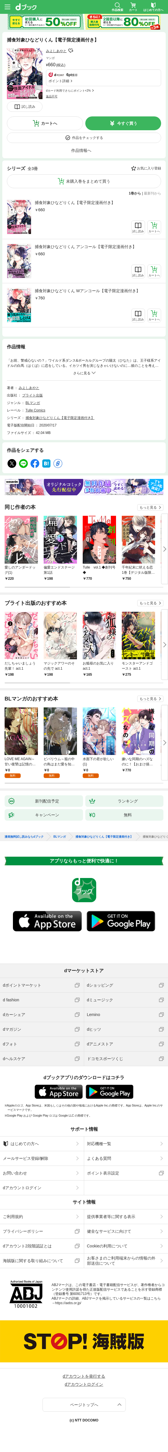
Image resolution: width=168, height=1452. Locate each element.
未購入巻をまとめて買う (88, 181)
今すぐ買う (127, 123)
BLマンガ (33, 403)
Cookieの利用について (107, 1246)
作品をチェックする (87, 138)
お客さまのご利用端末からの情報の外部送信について (121, 1261)
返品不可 (51, 96)
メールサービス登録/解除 (25, 1158)
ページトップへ (84, 1404)
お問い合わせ (15, 1173)
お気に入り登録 (149, 168)
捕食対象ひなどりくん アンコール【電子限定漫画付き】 (85, 246)
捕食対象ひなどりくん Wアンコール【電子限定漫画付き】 (87, 290)
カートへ (49, 123)
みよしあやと (56, 51)
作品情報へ (81, 150)
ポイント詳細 (59, 81)
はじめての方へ (21, 1144)
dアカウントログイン (22, 1187)
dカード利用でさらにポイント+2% (68, 90)
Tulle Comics (35, 410)
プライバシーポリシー (23, 1231)
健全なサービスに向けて (109, 1231)
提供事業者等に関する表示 (111, 1216)
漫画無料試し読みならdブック (24, 836)
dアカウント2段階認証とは (27, 1246)
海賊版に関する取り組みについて (33, 1260)
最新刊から (152, 193)
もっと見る (148, 507)
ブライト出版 (32, 395)
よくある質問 (99, 1158)
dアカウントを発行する (84, 1376)
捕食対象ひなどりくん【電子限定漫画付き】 (75, 202)
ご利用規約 (13, 1216)
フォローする (71, 51)
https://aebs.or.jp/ (68, 1303)
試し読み (28, 107)
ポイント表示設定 (103, 1173)
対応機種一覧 (99, 1143)
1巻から (135, 193)
